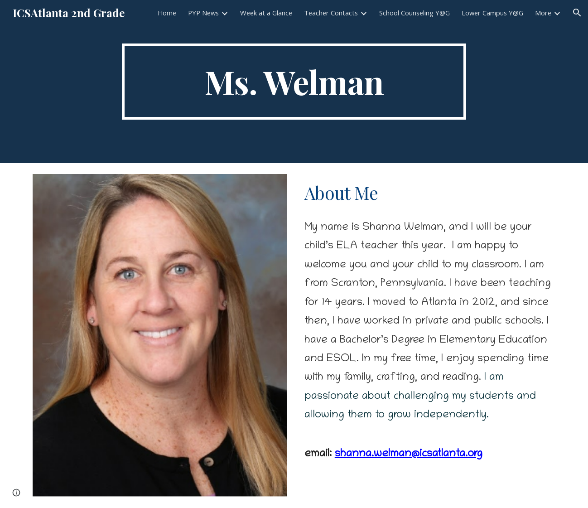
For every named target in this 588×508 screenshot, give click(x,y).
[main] (294, 82)
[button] (577, 13)
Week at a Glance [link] (266, 12)
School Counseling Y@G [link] (414, 12)
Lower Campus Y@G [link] (492, 12)
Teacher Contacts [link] (331, 12)
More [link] (543, 12)
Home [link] (167, 12)
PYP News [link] (203, 12)
